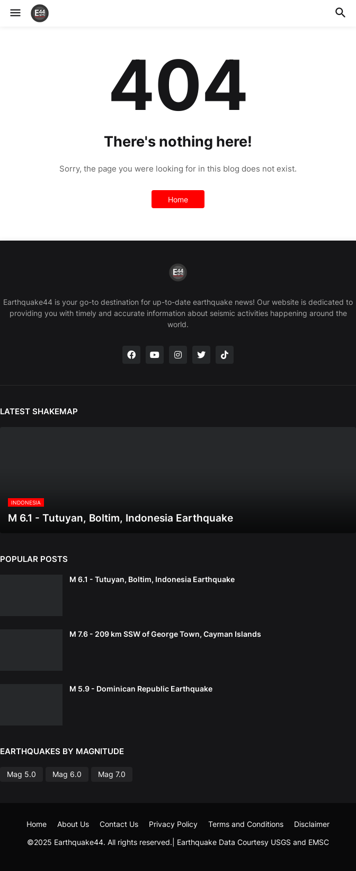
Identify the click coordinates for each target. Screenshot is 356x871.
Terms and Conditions (245, 824)
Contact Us (119, 824)
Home (178, 199)
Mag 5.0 (21, 774)
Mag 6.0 (67, 774)
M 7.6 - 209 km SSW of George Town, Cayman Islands (165, 633)
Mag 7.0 (112, 774)
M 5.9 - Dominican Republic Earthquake (140, 688)
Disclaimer (312, 824)
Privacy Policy (173, 824)
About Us (73, 824)
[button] (14, 13)
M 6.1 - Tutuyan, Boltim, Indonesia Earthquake (152, 579)
